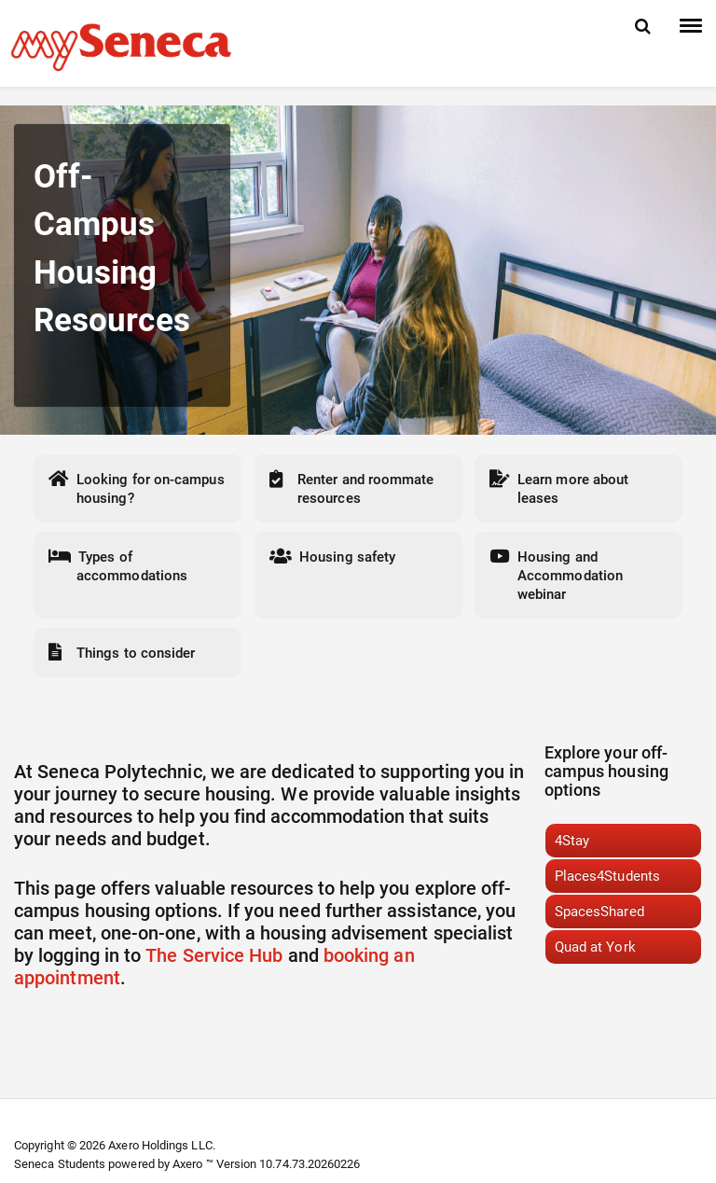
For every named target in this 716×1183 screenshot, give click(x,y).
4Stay (572, 840)
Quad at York (595, 947)
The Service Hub (213, 955)
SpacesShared (599, 911)
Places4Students (607, 876)
